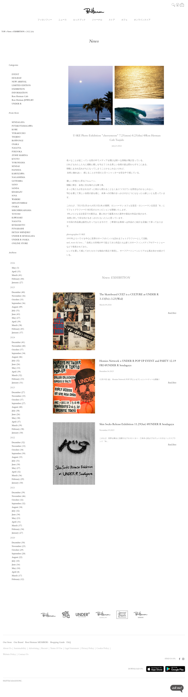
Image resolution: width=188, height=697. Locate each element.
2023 (12, 388)
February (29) (18, 479)
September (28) (18, 554)
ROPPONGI (17, 141)
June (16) (16, 565)
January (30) (17, 433)
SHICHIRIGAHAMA (21, 210)
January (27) (17, 283)
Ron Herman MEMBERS (36, 642)
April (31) (16, 522)
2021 (12, 488)
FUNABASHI (18, 229)
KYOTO (16, 159)
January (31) (17, 383)
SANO (15, 185)
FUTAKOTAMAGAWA (22, 126)
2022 (12, 438)
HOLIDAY (17, 78)
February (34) (18, 529)
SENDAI (16, 166)
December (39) (18, 493)
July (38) (16, 411)
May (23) (16, 518)
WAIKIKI (16, 199)
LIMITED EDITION (21, 85)
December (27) (18, 392)
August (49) (17, 307)
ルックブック (79, 20)
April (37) (16, 422)
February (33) (18, 379)
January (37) (17, 333)
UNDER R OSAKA (20, 240)
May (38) (16, 418)
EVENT (15, 74)
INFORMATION (20, 93)
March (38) (17, 325)
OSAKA (15, 144)
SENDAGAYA (18, 122)
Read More (172, 313)
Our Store (7, 642)
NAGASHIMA (18, 177)
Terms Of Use (56, 648)
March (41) (17, 275)
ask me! (177, 689)
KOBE (15, 130)
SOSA (14, 196)
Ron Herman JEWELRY (23, 100)
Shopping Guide (57, 642)
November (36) (19, 296)
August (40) (17, 407)
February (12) (18, 579)
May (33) (16, 368)
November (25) (19, 546)
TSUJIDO (16, 137)
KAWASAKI (17, 218)
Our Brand (18, 642)
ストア (112, 20)
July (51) (16, 311)
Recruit (44, 648)
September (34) (18, 353)
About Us (7, 648)
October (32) (18, 500)
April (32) (16, 472)
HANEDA (16, 170)
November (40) (19, 346)
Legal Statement (72, 648)
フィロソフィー (45, 20)
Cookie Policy (102, 648)
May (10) (16, 568)
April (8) (16, 572)
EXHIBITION (18, 32)
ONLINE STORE (20, 243)
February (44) (18, 279)
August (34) (17, 507)
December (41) (18, 342)
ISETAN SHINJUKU (21, 232)
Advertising (34, 648)
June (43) (16, 314)
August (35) (17, 457)
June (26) (16, 364)
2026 (12, 263)
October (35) (18, 300)
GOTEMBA (17, 181)
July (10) (16, 561)
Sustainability (20, 648)
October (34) (18, 450)
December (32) (18, 443)
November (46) (19, 496)
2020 (12, 538)
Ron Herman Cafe (20, 96)
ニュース (62, 20)
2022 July (30, 32)
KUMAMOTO (18, 225)
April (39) (16, 322)
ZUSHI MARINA (20, 155)
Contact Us (23, 654)
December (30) (18, 543)
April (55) (16, 272)
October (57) (18, 350)
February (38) (18, 429)
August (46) (17, 357)
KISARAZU (17, 192)
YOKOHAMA (18, 163)
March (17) (17, 576)
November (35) (19, 396)
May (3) (15, 268)
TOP (3, 32)
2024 (12, 338)
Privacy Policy (88, 648)
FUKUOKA (17, 152)
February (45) (18, 329)
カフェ (124, 20)
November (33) (19, 446)
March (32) (17, 375)
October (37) (18, 400)
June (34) (16, 515)
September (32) (18, 504)
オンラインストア (142, 20)
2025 (12, 287)
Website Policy (9, 654)
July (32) (16, 361)
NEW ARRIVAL (19, 82)
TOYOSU (16, 214)
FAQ (69, 642)
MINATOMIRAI (19, 203)
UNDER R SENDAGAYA (23, 236)
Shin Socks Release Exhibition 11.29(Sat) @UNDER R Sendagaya (136, 424)
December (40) (18, 292)
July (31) (16, 461)
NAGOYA (16, 148)
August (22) (17, 557)
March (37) (17, 526)
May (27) (16, 318)
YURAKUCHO (19, 133)
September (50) (18, 454)
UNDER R (16, 104)
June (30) (16, 465)
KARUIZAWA (18, 174)
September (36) (18, 303)
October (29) (18, 550)
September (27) (18, 403)
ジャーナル (97, 20)
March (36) (17, 476)
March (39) (17, 425)
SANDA (15, 188)
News (9, 32)
